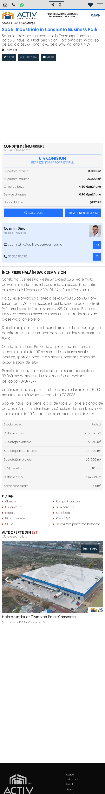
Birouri (70, 789)
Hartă (9, 57)
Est (16, 23)
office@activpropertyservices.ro (5, 3)
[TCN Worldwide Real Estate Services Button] (95, 15)
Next (98, 579)
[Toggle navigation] (100, 5)
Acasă (6, 23)
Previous (7, 579)
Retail (69, 784)
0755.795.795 (13, 3)
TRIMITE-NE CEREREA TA (83, 212)
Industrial (72, 779)
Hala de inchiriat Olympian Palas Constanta (39, 617)
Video (48, 57)
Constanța (28, 23)
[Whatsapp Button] (22, 5)
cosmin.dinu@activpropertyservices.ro (33, 244)
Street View (28, 57)
